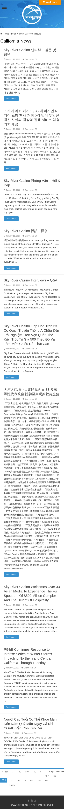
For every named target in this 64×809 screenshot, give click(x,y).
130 (19, 771)
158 (54, 775)
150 (34, 771)
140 (27, 771)
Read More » (11, 98)
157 (47, 775)
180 (39, 780)
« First (5, 771)
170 (31, 780)
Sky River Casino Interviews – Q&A (30, 280)
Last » (12, 784)
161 (19, 780)
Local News (17, 33)
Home (4, 33)
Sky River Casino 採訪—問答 (26, 231)
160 (11, 780)
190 (46, 780)
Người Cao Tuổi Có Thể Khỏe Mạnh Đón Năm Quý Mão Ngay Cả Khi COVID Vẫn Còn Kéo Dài (31, 723)
